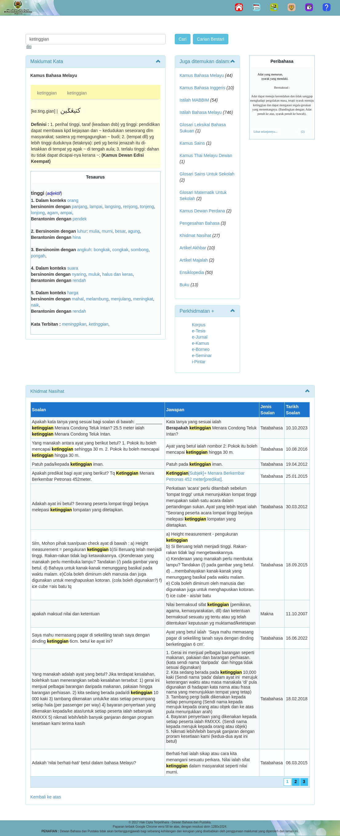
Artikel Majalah (194, 260)
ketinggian (47, 92)
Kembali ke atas (45, 796)
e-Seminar (202, 355)
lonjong (38, 212)
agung (134, 231)
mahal (78, 298)
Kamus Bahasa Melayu (202, 75)
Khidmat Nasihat (195, 235)
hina (77, 237)
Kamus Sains (192, 143)
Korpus (199, 324)
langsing (113, 206)
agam (52, 212)
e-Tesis (199, 330)
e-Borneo (201, 349)
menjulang (121, 298)
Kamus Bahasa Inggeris (203, 87)
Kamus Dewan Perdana (202, 210)
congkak (120, 249)
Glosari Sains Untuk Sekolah (207, 173)
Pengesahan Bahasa (200, 223)
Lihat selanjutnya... (265, 131)
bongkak (102, 249)
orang (72, 200)
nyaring (79, 274)
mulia (94, 231)
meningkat (143, 298)
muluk (94, 274)
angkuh (84, 249)
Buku (185, 284)
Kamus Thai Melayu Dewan (206, 155)
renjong (130, 206)
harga (72, 292)
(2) (303, 131)
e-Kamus (200, 343)
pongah (38, 255)
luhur (82, 231)
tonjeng (147, 206)
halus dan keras (117, 274)
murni (107, 231)
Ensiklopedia (192, 272)
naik (35, 305)
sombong (140, 249)
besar (120, 231)
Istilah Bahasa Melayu (201, 112)
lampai (96, 206)
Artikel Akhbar (193, 247)
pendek (80, 218)
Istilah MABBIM (194, 100)
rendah (79, 280)
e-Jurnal (200, 337)
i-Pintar (199, 361)
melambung (97, 298)
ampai (66, 212)
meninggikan (74, 324)
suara (72, 268)
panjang (79, 206)
